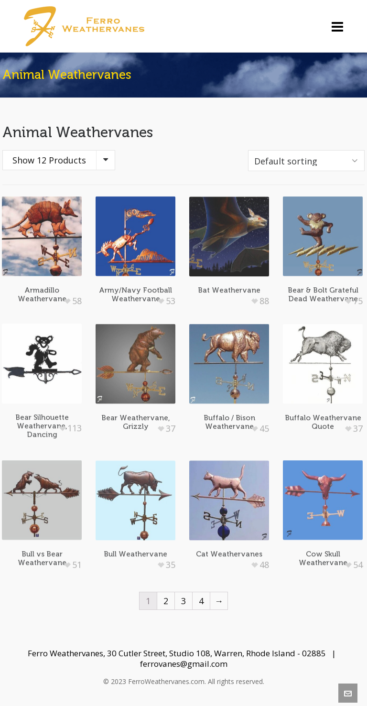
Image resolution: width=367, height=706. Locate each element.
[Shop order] (306, 160)
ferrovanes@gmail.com (183, 663)
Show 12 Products (49, 160)
